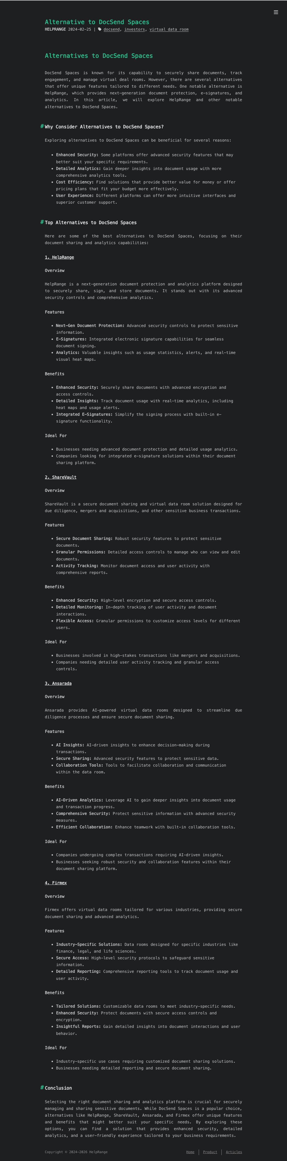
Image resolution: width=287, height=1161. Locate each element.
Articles (234, 1152)
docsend (112, 29)
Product (210, 1152)
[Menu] (276, 12)
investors (134, 29)
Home (190, 1152)
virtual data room (169, 29)
